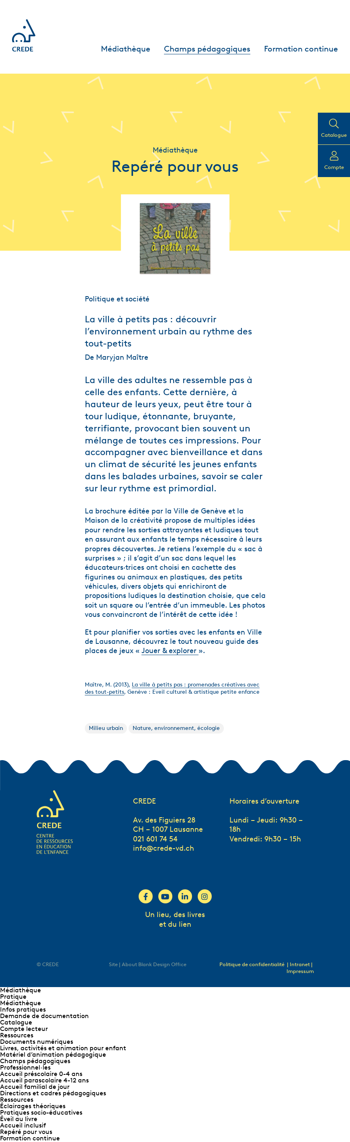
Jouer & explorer (170, 650)
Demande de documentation (44, 1016)
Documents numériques (36, 1041)
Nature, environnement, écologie (176, 728)
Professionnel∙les (25, 1067)
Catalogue (16, 1022)
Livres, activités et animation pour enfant (63, 1048)
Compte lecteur (24, 1029)
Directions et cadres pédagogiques (53, 1093)
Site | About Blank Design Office (147, 964)
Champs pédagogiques (207, 49)
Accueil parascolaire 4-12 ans (44, 1080)
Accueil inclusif (23, 1125)
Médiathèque (125, 49)
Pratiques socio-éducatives (41, 1112)
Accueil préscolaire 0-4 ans (41, 1074)
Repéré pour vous (26, 1132)
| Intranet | (300, 964)
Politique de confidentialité (252, 964)
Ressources (16, 1035)
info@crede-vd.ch (163, 848)
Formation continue (301, 49)
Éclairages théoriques (32, 1106)
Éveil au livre (18, 1119)
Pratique (13, 996)
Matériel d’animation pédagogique (53, 1054)
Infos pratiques (23, 1009)
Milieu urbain (106, 728)
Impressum (300, 971)
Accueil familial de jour (35, 1086)
